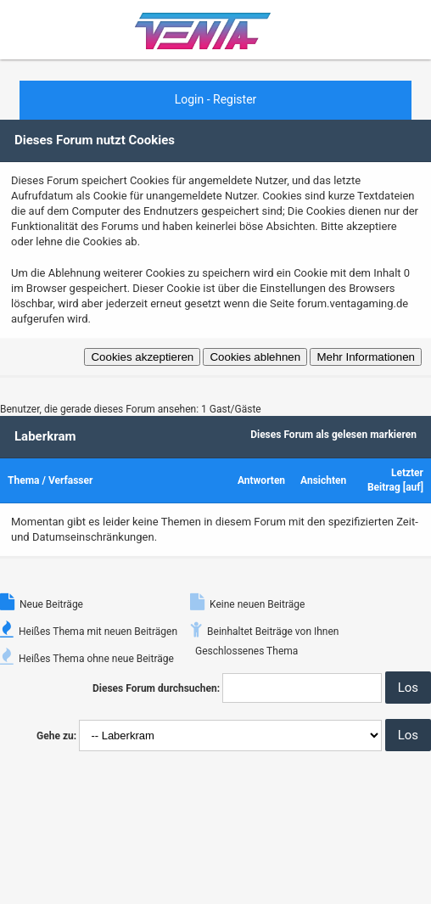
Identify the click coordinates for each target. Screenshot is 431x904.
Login (189, 99)
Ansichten (323, 480)
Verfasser (70, 480)
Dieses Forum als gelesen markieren (333, 435)
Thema (23, 480)
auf (413, 487)
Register (234, 99)
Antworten (261, 480)
